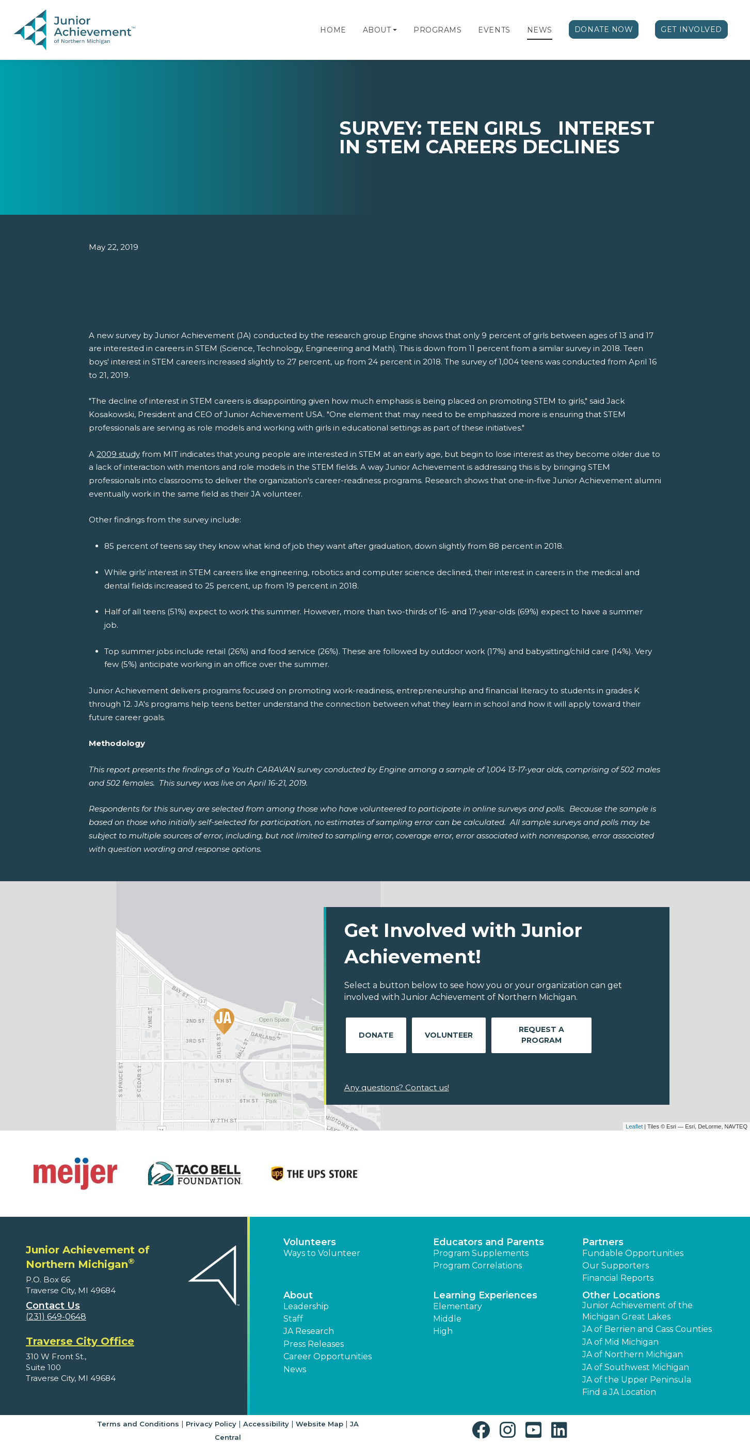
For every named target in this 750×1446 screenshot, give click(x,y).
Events (494, 30)
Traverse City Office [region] (80, 1341)
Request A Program (541, 1035)
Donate (376, 1035)
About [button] (298, 1295)
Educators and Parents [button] (488, 1242)
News (539, 30)
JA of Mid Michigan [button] (620, 1342)
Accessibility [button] (266, 1424)
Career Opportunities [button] (327, 1356)
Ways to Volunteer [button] (321, 1253)
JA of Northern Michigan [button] (632, 1354)
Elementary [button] (457, 1306)
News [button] (294, 1369)
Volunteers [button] (309, 1242)
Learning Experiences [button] (485, 1295)
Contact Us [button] (53, 1305)
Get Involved (691, 29)
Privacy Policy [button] (211, 1424)
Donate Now (604, 29)
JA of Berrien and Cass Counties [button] (647, 1329)
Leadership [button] (306, 1306)
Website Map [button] (319, 1424)
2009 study (118, 454)
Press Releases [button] (313, 1344)
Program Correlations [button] (477, 1265)
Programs (437, 30)
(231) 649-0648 (56, 1317)
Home (333, 30)
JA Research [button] (308, 1331)
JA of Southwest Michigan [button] (635, 1367)
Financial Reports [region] (617, 1278)
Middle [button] (447, 1319)
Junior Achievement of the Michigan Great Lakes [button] (637, 1311)
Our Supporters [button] (615, 1265)
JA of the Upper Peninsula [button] (636, 1380)
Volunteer (449, 1035)
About (377, 30)
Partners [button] (603, 1242)
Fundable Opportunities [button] (632, 1253)
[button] (395, 30)
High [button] (443, 1331)
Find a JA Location (619, 1392)
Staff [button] (293, 1319)
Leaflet (634, 1126)
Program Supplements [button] (481, 1253)
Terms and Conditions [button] (138, 1424)
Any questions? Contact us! (396, 1087)
